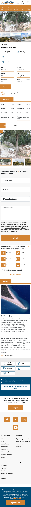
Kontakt (21, 9)
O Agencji (4, 465)
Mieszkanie (4, 449)
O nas (3, 462)
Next (29, 144)
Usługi (3, 471)
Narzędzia (19, 435)
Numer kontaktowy (11, 199)
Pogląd (15, 408)
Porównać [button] (8, 57)
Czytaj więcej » (17, 498)
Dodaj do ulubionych (8, 52)
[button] (5, 37)
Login (17, 3)
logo (7, 2)
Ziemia (3, 457)
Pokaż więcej (8, 356)
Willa (2, 439)
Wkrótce (18, 446)
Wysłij (15, 238)
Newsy (19, 462)
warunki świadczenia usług (12, 228)
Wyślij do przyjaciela (23, 52)
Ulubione (16, 9)
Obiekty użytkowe (6, 452)
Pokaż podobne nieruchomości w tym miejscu (15, 387)
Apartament (4, 446)
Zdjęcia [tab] (5, 126)
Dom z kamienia (5, 444)
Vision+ (22, 3)
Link (23, 57)
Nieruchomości (5, 435)
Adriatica (3, 468)
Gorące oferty (9, 9)
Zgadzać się (15, 502)
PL (27, 3)
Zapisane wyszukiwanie (22, 439)
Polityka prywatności (14, 224)
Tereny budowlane (6, 454)
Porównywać (19, 444)
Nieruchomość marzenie (23, 441)
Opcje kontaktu (15, 275)
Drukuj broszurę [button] (8, 62)
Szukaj (2, 9)
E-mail (5, 190)
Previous (1, 144)
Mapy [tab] (15, 126)
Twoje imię (7, 180)
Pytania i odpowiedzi (7, 473)
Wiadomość (8, 207)
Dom (2, 441)
